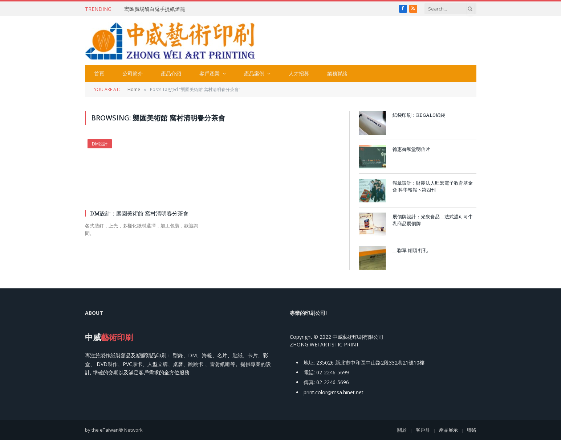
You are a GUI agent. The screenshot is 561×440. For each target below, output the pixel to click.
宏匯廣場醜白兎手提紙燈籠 (154, 9)
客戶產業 (209, 73)
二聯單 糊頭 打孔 (410, 250)
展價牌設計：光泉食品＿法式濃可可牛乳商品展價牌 (433, 220)
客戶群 (423, 430)
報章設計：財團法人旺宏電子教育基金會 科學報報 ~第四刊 (433, 186)
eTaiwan (109, 430)
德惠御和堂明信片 (411, 149)
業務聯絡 (337, 73)
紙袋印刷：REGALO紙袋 (419, 115)
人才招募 (299, 73)
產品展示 (448, 430)
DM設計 (99, 144)
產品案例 (254, 73)
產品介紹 (171, 73)
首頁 (99, 73)
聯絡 (471, 430)
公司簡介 (132, 73)
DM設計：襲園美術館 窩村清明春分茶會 (139, 213)
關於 (402, 430)
